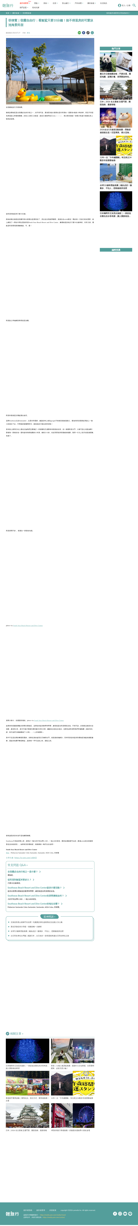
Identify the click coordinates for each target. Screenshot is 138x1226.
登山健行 (66, 3)
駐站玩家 (35, 7)
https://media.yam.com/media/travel (53, 1216)
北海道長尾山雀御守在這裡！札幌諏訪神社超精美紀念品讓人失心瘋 (40, 922)
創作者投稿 (28, 1211)
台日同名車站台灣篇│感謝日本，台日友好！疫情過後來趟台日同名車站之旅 (43, 936)
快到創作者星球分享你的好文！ (118, 13)
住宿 (55, 3)
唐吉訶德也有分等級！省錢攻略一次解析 (28, 927)
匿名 (28, 33)
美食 (45, 3)
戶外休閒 (79, 3)
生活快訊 (103, 3)
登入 (123, 5)
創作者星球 (25, 3)
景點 (36, 3)
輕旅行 (8, 5)
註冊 (128, 5)
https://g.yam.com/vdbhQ (25, 858)
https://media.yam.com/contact (54, 1218)
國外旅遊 (91, 3)
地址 (7, 853)
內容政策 (52, 1211)
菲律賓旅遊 (27, 13)
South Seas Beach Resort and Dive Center (28, 625)
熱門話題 (24, 7)
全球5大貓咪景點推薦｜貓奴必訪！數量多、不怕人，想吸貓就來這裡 (40, 932)
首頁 (7, 13)
